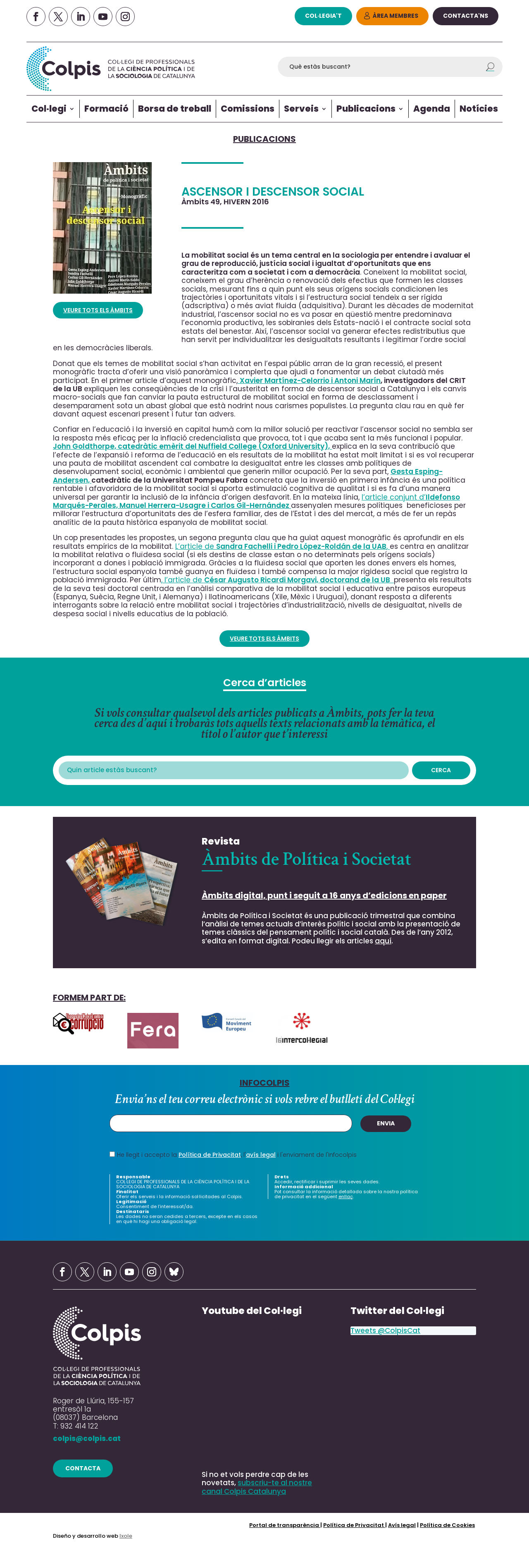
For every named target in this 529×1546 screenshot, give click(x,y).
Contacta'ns (465, 16)
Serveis (301, 109)
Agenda (431, 109)
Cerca (441, 770)
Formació (106, 109)
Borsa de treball (174, 109)
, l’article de (277, 580)
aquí (383, 941)
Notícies (479, 109)
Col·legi (49, 109)
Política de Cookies (447, 1525)
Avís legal (402, 1525)
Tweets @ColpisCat (385, 1330)
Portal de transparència (284, 1525)
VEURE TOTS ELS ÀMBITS (98, 310)
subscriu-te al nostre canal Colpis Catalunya (257, 1487)
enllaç (345, 1196)
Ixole (125, 1536)
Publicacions (366, 109)
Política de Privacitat (210, 1155)
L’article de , (282, 546)
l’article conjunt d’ (256, 501)
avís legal (261, 1155)
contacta (82, 1468)
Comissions (247, 109)
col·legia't (323, 16)
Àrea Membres (395, 16)
